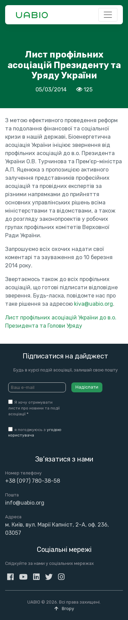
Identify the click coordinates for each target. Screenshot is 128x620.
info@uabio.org (24, 502)
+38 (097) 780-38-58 (32, 481)
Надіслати (86, 387)
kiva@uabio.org (93, 304)
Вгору (64, 608)
